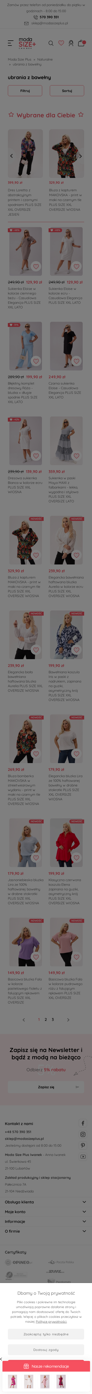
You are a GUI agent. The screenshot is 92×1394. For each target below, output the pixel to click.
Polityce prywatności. (51, 1321)
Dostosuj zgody (45, 1350)
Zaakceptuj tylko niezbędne (46, 1334)
